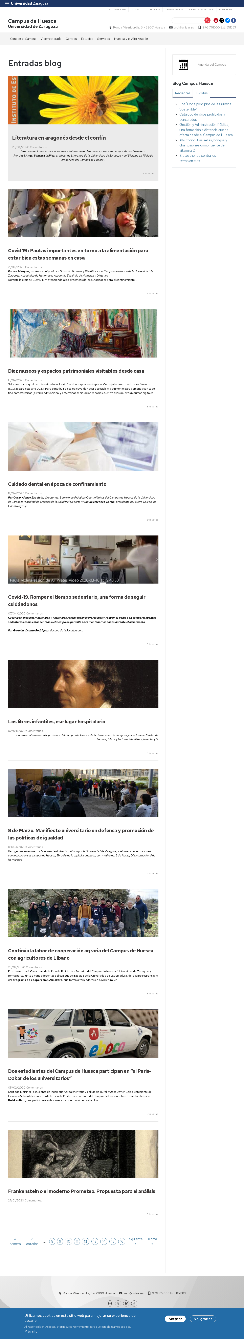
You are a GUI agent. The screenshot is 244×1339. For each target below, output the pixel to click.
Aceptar (175, 1319)
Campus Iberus (174, 9)
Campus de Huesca (32, 20)
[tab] (182, 93)
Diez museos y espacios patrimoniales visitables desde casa (76, 371)
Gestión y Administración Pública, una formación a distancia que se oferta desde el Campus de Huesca (206, 129)
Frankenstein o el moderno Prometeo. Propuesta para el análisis (81, 1191)
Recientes (183, 93)
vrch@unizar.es (184, 27)
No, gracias (203, 1319)
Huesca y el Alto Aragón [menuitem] (131, 39)
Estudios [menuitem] (87, 39)
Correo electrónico (201, 9)
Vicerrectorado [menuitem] (51, 39)
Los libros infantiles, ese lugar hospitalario (56, 721)
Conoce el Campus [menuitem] (23, 39)
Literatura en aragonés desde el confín (59, 137)
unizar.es (154, 9)
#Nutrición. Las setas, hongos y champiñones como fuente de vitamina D (203, 145)
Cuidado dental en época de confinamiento (57, 484)
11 (77, 1241)
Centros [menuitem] (71, 39)
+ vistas (202, 93)
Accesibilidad (117, 9)
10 (68, 1241)
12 (86, 1241)
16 (121, 1241)
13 (94, 1241)
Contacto (137, 9)
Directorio (226, 9)
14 (104, 1241)
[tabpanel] (204, 132)
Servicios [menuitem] (103, 39)
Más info (31, 1331)
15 (112, 1241)
